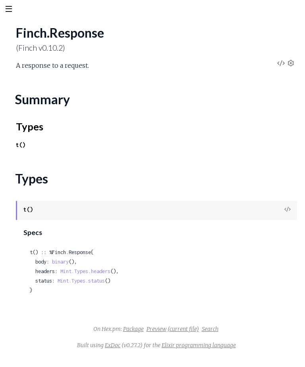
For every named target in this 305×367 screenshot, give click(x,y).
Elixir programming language (199, 345)
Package (133, 329)
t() (20, 144)
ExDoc (112, 345)
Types (29, 126)
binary (60, 262)
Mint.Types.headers (85, 271)
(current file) (183, 329)
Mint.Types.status (81, 281)
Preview (156, 329)
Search (210, 329)
